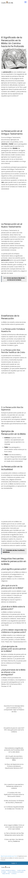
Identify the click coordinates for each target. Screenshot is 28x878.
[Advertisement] (14, 20)
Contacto (13, 873)
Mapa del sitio (6, 873)
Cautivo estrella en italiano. (8, 870)
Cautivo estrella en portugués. (16, 872)
